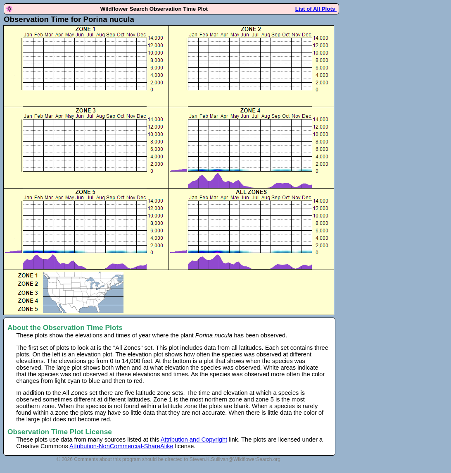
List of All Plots (316, 9)
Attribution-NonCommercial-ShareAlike (121, 446)
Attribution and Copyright (194, 439)
